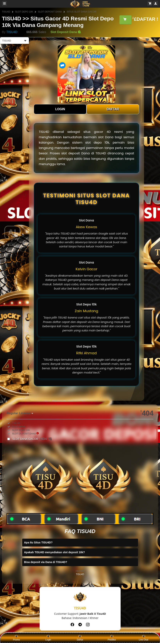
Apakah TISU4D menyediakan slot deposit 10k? (54, 552)
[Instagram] (88, 624)
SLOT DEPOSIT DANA (50, 11)
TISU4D (6, 11)
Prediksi (112, 637)
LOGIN (60, 109)
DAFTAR (113, 109)
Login (48, 637)
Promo (16, 637)
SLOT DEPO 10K (24, 11)
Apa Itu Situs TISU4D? (38, 542)
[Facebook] (72, 624)
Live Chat (143, 637)
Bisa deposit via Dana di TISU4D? (45, 562)
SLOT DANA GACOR (32, 439)
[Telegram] (80, 624)
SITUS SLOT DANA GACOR (81, 11)
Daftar (80, 637)
